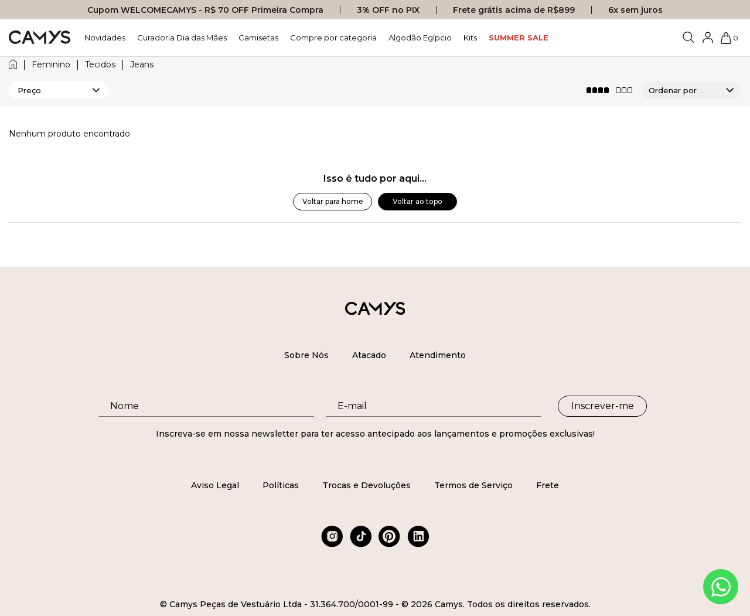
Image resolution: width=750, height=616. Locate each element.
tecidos (100, 65)
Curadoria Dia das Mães (182, 37)
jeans (142, 65)
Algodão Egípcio (420, 37)
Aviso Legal (215, 485)
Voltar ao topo (417, 201)
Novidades (104, 37)
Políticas (280, 485)
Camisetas (258, 37)
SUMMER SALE (518, 37)
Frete (547, 485)
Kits (470, 37)
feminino (51, 65)
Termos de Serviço (473, 485)
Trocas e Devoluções (366, 485)
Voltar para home (332, 201)
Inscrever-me (602, 405)
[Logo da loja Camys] (39, 37)
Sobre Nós (306, 355)
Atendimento (438, 355)
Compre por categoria (333, 37)
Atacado (369, 355)
